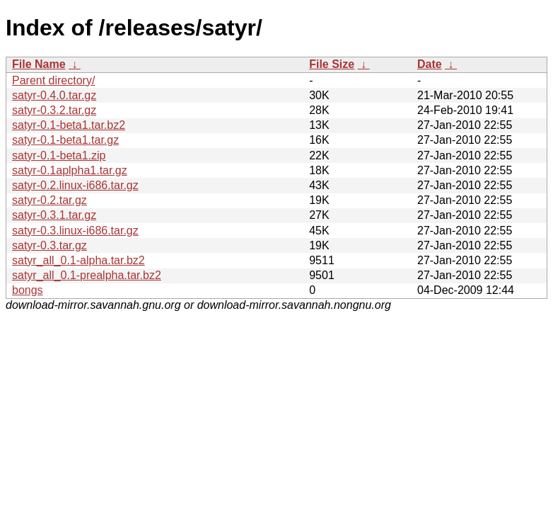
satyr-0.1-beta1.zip (59, 155)
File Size (331, 64)
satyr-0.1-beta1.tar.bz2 (68, 125)
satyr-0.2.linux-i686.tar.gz (75, 185)
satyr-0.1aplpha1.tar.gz (69, 170)
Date (429, 64)
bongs (27, 290)
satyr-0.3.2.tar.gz (54, 110)
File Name (39, 64)
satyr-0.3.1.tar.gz (54, 215)
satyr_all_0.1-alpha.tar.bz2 (78, 260)
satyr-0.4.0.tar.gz (54, 95)
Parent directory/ (53, 80)
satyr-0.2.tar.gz (49, 200)
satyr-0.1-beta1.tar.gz (65, 140)
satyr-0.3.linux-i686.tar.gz (75, 231)
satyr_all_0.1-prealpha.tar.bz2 (86, 275)
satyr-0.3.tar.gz (49, 245)
